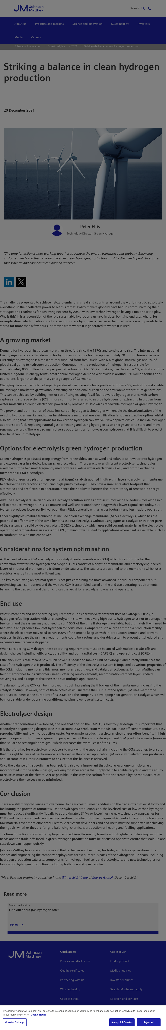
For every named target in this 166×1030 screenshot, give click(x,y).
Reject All (148, 1022)
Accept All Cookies (121, 1022)
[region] (83, 1017)
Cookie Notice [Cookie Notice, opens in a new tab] (38, 1014)
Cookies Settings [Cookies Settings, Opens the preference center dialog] (14, 1022)
